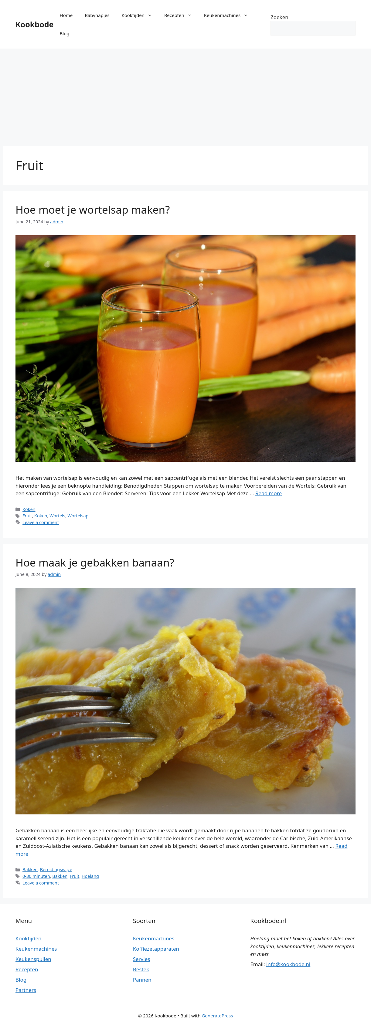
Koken (28, 509)
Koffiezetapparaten (156, 948)
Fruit (27, 516)
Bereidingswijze (56, 869)
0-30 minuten (36, 876)
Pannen (142, 979)
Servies (141, 959)
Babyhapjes (97, 15)
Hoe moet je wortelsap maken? (92, 209)
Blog (65, 33)
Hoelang (90, 876)
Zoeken (279, 17)
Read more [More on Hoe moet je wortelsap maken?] (268, 493)
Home (66, 15)
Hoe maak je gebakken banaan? (94, 562)
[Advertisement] (185, 94)
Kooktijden (139, 15)
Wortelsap (78, 516)
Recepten (181, 15)
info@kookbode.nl (288, 964)
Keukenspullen (33, 959)
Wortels (57, 516)
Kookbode (34, 24)
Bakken (30, 869)
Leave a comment (40, 522)
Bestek (141, 969)
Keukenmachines (229, 15)
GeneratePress (217, 1016)
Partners (25, 989)
